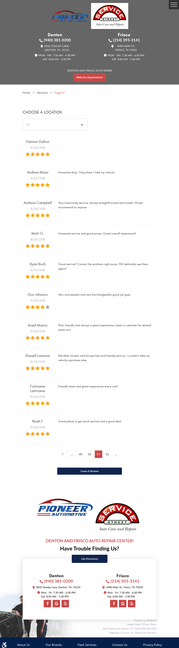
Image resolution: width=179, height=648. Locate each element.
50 (89, 454)
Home (26, 92)
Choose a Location (42, 112)
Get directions (89, 558)
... (71, 454)
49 (80, 454)
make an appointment (89, 77)
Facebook (47, 603)
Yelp (65, 603)
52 (107, 454)
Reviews (42, 92)
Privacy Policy (150, 624)
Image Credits (134, 624)
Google (56, 603)
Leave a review (90, 471)
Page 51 (59, 92)
